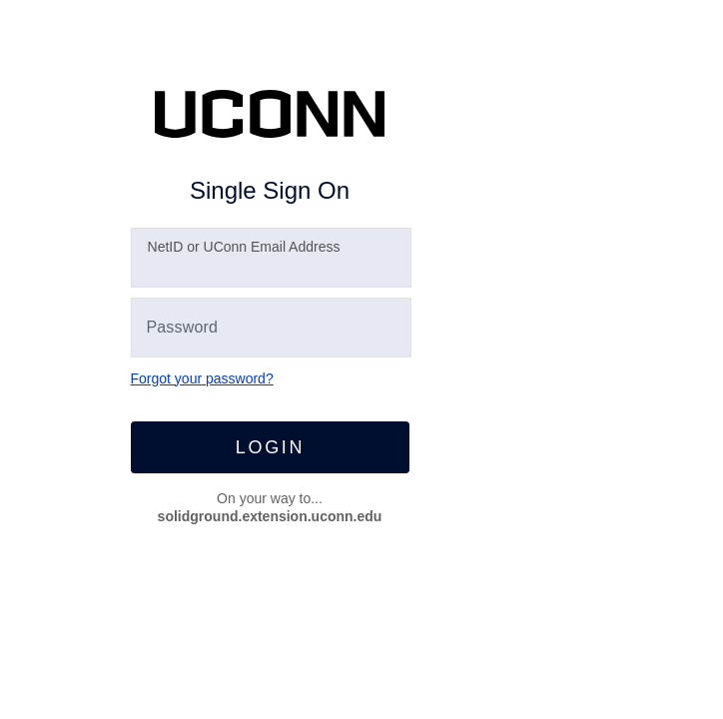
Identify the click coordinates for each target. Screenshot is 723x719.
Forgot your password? (202, 378)
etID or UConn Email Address (244, 247)
